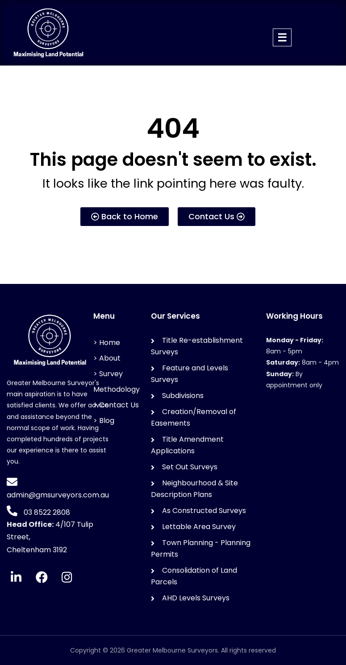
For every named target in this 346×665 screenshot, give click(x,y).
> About (107, 358)
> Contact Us (116, 405)
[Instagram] (67, 577)
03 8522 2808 (46, 512)
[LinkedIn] (16, 577)
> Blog (103, 420)
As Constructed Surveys (204, 510)
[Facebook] (41, 577)
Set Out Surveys (189, 467)
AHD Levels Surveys (195, 598)
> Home (106, 342)
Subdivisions (183, 395)
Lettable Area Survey (199, 526)
